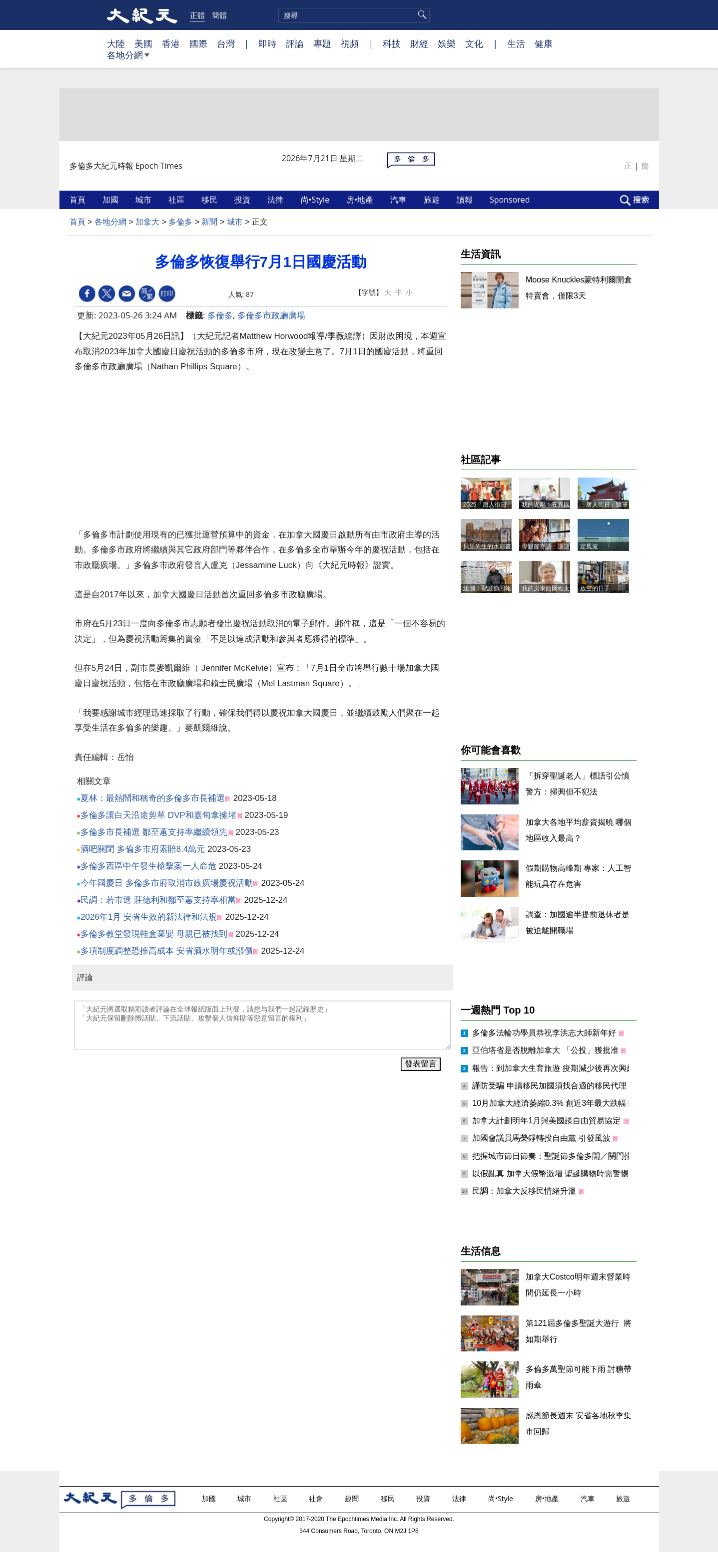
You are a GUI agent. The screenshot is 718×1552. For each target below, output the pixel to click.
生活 (516, 43)
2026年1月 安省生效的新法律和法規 (148, 917)
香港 (171, 43)
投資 (243, 199)
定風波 (589, 546)
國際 (198, 43)
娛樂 (447, 43)
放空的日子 (595, 588)
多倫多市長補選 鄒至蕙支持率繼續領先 (153, 832)
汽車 (399, 199)
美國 (143, 43)
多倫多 (180, 222)
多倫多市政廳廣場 (271, 315)
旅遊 (433, 199)
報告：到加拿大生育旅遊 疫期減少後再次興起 (554, 1068)
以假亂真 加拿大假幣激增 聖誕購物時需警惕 (551, 1173)
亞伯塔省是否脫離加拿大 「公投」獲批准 (546, 1050)
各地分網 (128, 59)
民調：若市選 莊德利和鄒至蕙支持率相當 (158, 900)
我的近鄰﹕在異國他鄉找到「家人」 (570, 504)
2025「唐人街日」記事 (494, 504)
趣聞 (353, 1498)
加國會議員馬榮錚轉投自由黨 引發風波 (542, 1138)
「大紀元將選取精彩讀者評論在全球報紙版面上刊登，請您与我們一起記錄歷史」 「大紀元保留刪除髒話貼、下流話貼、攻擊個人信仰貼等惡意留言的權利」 (262, 1025)
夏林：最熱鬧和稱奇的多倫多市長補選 (152, 798)
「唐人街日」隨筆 (604, 504)
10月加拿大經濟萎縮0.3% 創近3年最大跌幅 (550, 1103)
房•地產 (360, 199)
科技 (392, 43)
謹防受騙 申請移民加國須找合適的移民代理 (550, 1085)
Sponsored (511, 199)
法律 (276, 199)
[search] (354, 15)
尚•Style (316, 199)
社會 (317, 1498)
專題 (322, 43)
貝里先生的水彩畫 (487, 546)
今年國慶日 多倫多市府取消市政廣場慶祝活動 (166, 883)
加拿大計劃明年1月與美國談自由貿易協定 (547, 1120)
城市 (144, 199)
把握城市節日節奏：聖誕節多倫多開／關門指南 (557, 1156)
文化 (474, 43)
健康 (544, 43)
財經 (419, 43)
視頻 (350, 43)
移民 (210, 199)
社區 (177, 199)
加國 (111, 199)
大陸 (116, 43)
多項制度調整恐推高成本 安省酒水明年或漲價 (166, 951)
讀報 (466, 199)
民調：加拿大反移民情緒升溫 (525, 1191)
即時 (267, 43)
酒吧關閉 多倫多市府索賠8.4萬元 (142, 849)
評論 (295, 43)
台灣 (226, 43)
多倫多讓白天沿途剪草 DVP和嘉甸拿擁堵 (158, 815)
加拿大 (147, 222)
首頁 (78, 199)
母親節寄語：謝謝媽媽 (552, 546)
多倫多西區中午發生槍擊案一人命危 (148, 866)
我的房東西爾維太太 (549, 588)
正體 (197, 15)
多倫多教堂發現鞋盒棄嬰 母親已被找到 (153, 934)
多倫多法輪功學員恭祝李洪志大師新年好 (545, 1033)
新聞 (209, 222)
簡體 (219, 15)
